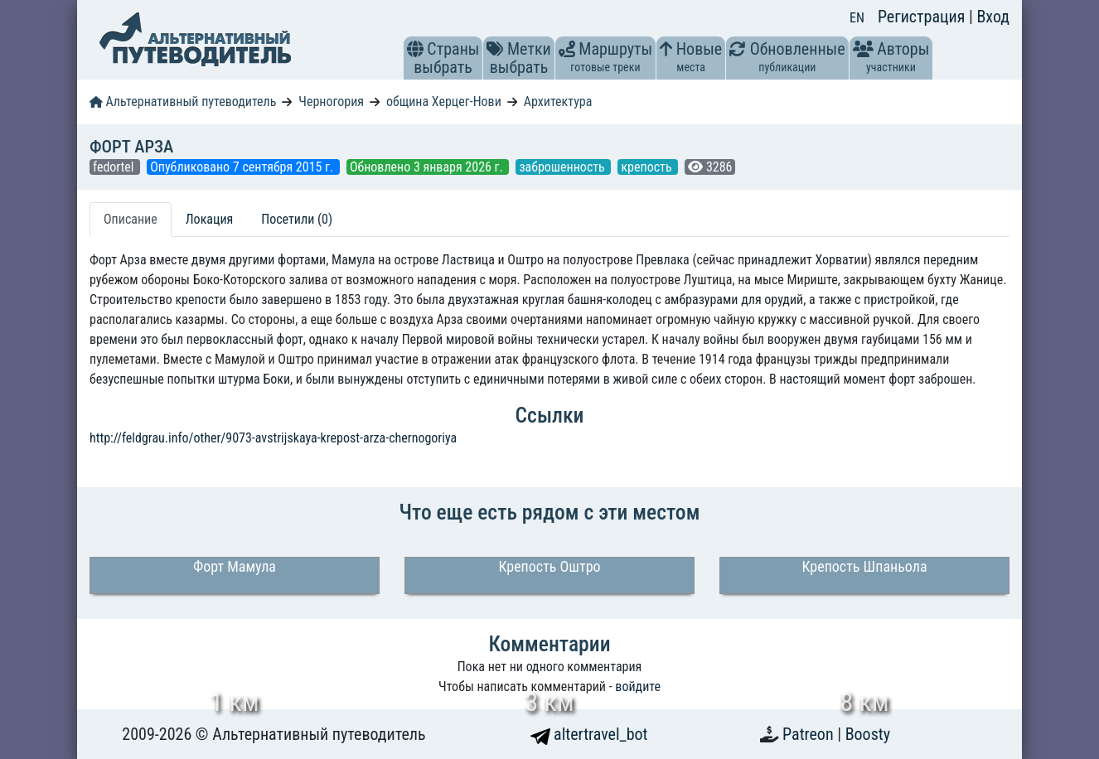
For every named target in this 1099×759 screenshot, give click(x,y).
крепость (648, 167)
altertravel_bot (589, 734)
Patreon (809, 734)
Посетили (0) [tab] (296, 219)
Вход (992, 17)
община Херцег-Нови (443, 101)
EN (857, 18)
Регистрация (923, 17)
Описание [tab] (130, 219)
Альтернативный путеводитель (183, 101)
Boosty (867, 734)
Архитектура (558, 101)
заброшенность (563, 167)
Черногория (331, 101)
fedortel (115, 167)
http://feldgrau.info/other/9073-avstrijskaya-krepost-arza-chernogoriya (273, 438)
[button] (415, 49)
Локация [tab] (210, 219)
